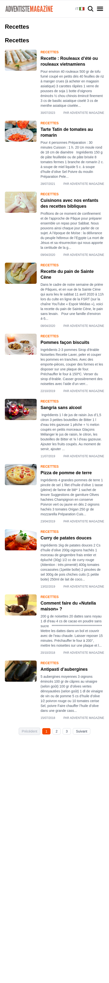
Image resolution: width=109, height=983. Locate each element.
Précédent (29, 731)
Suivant (81, 731)
